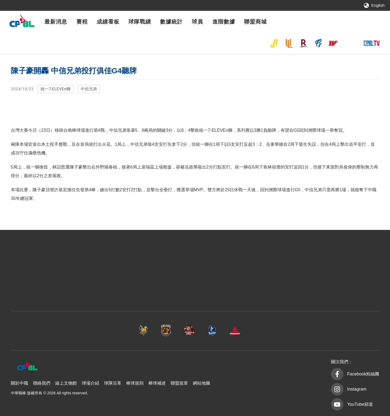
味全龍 (333, 43)
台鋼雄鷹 (348, 43)
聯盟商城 (255, 22)
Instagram (356, 389)
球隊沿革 (112, 383)
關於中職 (19, 383)
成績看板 (108, 22)
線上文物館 (66, 383)
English (378, 5)
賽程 (82, 22)
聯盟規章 (179, 383)
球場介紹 (90, 383)
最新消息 (55, 22)
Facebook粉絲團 (363, 374)
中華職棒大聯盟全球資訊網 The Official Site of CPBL (21, 22)
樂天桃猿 (303, 43)
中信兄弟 (274, 43)
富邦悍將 (318, 43)
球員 (197, 22)
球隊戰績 (139, 22)
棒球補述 (157, 383)
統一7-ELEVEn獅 (289, 43)
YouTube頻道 (360, 404)
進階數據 (223, 22)
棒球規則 (135, 383)
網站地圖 (201, 383)
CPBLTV (372, 43)
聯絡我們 (41, 383)
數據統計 (171, 22)
